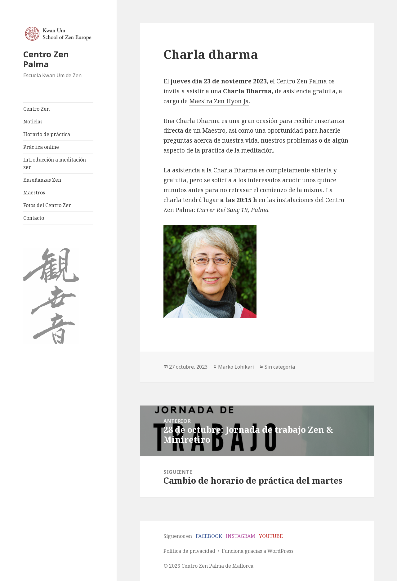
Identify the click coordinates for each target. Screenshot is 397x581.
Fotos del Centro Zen (47, 205)
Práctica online (41, 147)
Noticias (32, 121)
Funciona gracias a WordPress (257, 551)
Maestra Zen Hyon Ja (219, 101)
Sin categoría (280, 366)
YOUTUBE (271, 536)
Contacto (33, 218)
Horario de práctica (46, 134)
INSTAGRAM (240, 536)
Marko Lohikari (236, 366)
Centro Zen (36, 108)
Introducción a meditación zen (54, 163)
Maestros (34, 192)
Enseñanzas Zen (42, 179)
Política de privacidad (189, 551)
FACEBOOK (209, 536)
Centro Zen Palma (46, 59)
